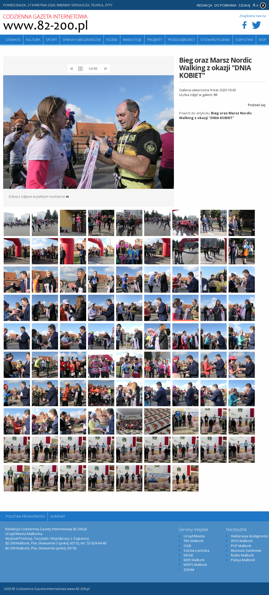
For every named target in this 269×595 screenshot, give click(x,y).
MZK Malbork (194, 560)
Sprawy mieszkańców (82, 39)
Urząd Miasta (194, 536)
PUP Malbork (241, 545)
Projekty (154, 39)
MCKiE (188, 555)
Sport (51, 39)
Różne (111, 39)
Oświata (13, 39)
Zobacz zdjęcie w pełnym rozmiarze (38, 196)
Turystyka (244, 39)
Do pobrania (225, 5)
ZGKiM (189, 569)
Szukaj (244, 5)
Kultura (33, 39)
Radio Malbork (242, 555)
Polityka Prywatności (25, 516)
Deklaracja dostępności (249, 536)
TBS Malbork (194, 540)
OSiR (187, 545)
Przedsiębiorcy (181, 39)
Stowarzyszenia (215, 39)
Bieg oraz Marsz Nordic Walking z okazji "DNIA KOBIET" (215, 115)
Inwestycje (132, 39)
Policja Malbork (243, 560)
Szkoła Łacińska (196, 550)
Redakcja (204, 5)
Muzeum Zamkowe (246, 550)
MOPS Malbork (195, 564)
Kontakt (57, 516)
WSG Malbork (242, 540)
